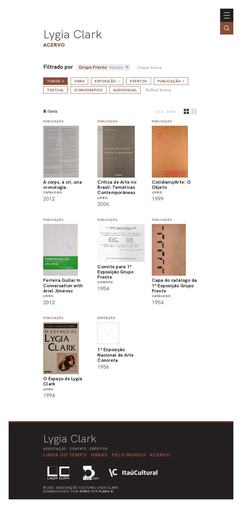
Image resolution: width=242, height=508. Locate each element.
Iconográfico (88, 90)
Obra (79, 81)
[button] (129, 455)
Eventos (138, 81)
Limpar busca (149, 67)
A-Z (160, 111)
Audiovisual (125, 90)
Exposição (107, 81)
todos (55, 81)
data (171, 111)
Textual (55, 90)
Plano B (106, 491)
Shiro (85, 491)
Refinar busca (158, 89)
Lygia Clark (72, 34)
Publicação (171, 81)
